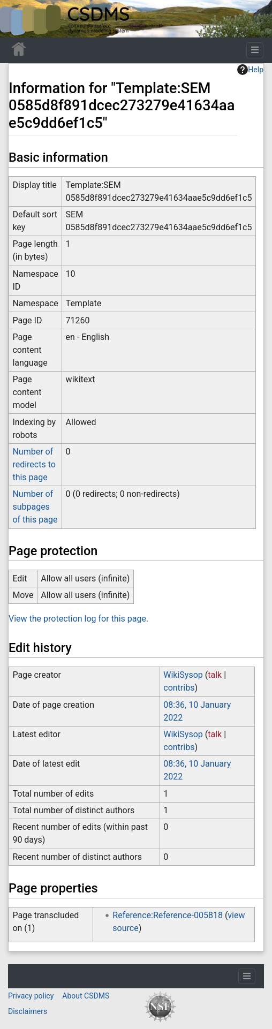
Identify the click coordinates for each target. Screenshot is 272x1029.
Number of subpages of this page (34, 507)
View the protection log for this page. (78, 619)
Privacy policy (31, 996)
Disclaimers (27, 1011)
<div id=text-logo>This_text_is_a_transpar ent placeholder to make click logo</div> (17, 18)
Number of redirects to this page (33, 464)
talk (215, 675)
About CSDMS (85, 996)
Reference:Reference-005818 (167, 915)
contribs (178, 688)
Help (250, 69)
